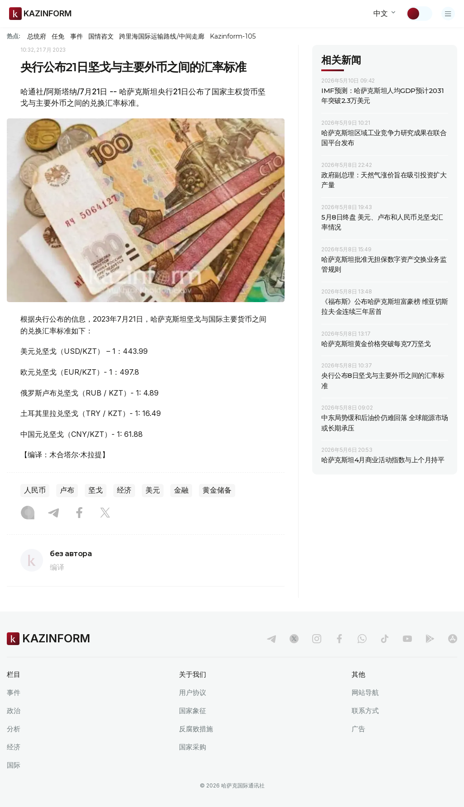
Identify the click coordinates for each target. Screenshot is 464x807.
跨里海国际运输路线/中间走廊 (161, 36)
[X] (105, 513)
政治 (13, 710)
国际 (13, 765)
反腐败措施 (196, 728)
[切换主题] (419, 13)
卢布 (67, 490)
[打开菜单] (448, 13)
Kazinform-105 (233, 36)
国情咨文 (101, 36)
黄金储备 (217, 490)
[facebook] (339, 638)
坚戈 (95, 490)
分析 (13, 728)
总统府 (36, 36)
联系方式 (365, 710)
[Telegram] (53, 513)
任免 (58, 36)
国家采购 (192, 747)
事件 (76, 36)
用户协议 (192, 692)
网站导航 (365, 692)
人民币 (35, 490)
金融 (181, 490)
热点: (13, 35)
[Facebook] (79, 513)
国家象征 (192, 710)
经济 (124, 490)
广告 (358, 728)
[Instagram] (27, 513)
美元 (152, 490)
